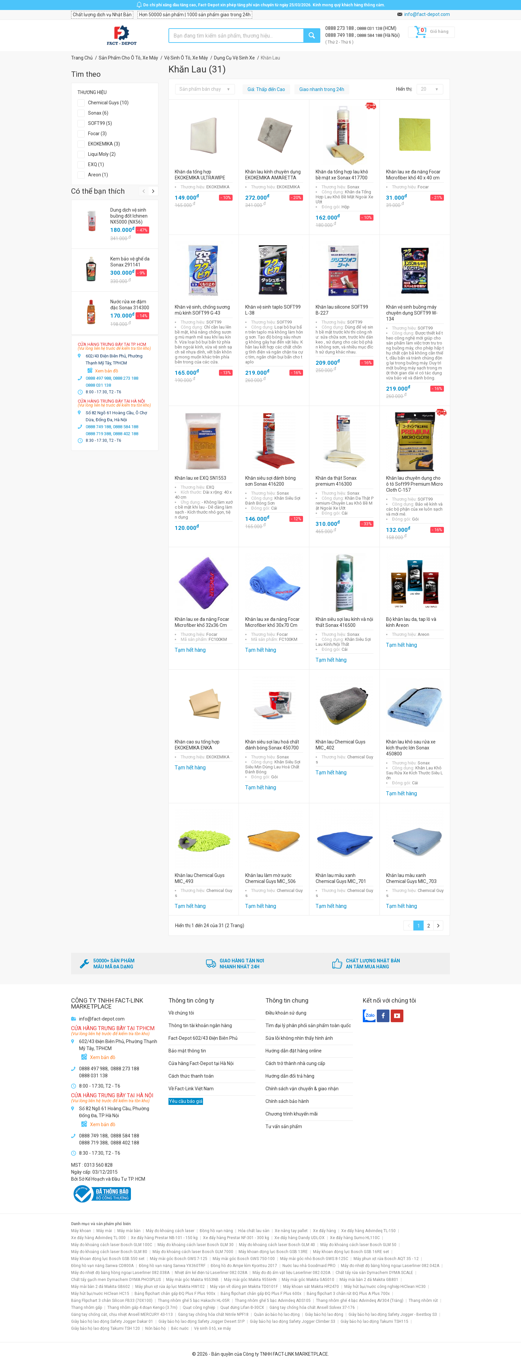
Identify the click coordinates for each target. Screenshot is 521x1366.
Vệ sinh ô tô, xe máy (212, 1328)
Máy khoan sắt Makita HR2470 (311, 1286)
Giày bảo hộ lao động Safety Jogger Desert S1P (201, 1321)
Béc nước (180, 1328)
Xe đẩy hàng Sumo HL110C (355, 1237)
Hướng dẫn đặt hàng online (293, 1050)
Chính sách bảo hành (287, 1101)
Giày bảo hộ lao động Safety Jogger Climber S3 (292, 1321)
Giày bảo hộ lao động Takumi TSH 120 (105, 1328)
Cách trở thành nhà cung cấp (295, 1063)
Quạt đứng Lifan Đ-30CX (242, 1307)
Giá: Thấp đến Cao (266, 89)
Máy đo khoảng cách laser (170, 1230)
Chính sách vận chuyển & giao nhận (302, 1088)
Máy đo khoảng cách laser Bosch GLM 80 (109, 1251)
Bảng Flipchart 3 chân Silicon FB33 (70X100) (112, 1300)
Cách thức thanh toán (191, 1076)
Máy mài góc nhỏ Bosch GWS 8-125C (314, 1258)
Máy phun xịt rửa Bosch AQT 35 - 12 (386, 1258)
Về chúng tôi (181, 1013)
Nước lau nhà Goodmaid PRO (309, 1265)
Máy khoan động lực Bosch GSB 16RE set (351, 1251)
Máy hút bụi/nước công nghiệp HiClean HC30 (385, 1286)
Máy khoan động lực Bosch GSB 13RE (273, 1251)
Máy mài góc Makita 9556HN (250, 1279)
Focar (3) (97, 133)
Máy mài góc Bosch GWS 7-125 (178, 1258)
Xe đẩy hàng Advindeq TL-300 (98, 1237)
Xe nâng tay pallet (291, 1230)
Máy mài (104, 1230)
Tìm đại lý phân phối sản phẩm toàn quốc (308, 1025)
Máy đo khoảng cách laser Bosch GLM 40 (277, 1244)
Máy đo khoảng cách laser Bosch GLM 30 (195, 1244)
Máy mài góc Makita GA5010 (308, 1279)
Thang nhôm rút (423, 1300)
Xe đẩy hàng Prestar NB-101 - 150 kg (164, 1237)
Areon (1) (98, 174)
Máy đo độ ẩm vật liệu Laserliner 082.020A (291, 1272)
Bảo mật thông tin (187, 1050)
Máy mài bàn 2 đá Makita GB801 (369, 1279)
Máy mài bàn (129, 1230)
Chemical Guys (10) (108, 102)
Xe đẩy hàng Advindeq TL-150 (368, 1230)
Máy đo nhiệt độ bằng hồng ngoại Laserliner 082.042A (390, 1265)
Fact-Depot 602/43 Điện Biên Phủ (203, 1038)
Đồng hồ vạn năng (216, 1230)
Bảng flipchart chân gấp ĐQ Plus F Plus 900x (175, 1293)
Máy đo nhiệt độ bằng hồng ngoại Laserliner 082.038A (120, 1272)
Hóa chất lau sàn (253, 1230)
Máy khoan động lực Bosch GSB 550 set (108, 1258)
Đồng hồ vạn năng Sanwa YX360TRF (172, 1265)
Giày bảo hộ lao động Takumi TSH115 (374, 1321)
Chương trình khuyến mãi (291, 1114)
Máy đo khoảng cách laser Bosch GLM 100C (111, 1244)
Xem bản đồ (106, 370)
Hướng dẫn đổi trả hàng (289, 1076)
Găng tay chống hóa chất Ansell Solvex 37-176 (312, 1307)
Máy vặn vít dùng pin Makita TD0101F (244, 1286)
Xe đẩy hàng (324, 1230)
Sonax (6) (98, 113)
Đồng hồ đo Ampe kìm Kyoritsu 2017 (244, 1265)
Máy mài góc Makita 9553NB (192, 1279)
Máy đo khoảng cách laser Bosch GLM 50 (358, 1244)
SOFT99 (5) (100, 123)
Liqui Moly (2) (102, 154)
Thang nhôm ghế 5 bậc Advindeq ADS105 (273, 1300)
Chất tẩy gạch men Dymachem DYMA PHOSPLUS (116, 1279)
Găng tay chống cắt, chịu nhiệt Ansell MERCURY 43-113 (122, 1314)
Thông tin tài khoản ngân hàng (200, 1025)
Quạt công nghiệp (199, 1307)
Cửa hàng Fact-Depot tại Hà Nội (201, 1063)
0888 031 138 (370, 28)
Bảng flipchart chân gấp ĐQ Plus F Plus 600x (261, 1293)
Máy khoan (81, 1230)
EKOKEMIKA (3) (104, 143)
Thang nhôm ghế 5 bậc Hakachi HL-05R (194, 1300)
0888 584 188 (370, 35)
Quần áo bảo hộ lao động (277, 1314)
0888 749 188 (340, 35)
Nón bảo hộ (155, 1328)
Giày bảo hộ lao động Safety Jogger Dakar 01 (112, 1321)
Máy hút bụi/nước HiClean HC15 (100, 1293)
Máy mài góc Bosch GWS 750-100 (244, 1258)
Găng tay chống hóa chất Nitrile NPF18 (213, 1314)
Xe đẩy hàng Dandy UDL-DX (299, 1237)
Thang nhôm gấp (86, 1307)
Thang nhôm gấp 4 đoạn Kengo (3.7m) (142, 1307)
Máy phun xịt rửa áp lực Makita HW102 (170, 1286)
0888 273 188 (340, 28)
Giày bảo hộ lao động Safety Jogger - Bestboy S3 (393, 1314)
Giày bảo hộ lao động (324, 1314)
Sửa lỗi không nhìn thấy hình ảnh (299, 1038)
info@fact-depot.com (427, 14)
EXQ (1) (96, 164)
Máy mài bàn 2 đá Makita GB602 (100, 1286)
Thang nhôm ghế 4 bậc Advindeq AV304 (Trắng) (359, 1300)
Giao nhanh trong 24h (321, 89)
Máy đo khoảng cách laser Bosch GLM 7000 (193, 1251)
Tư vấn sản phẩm (283, 1126)
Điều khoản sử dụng (285, 1013)
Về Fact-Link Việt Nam (191, 1088)
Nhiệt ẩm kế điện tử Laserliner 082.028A (211, 1272)
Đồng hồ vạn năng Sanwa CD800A (102, 1265)
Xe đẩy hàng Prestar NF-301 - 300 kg (236, 1237)
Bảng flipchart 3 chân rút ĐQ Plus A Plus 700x (348, 1293)
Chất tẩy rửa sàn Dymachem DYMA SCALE (374, 1272)
